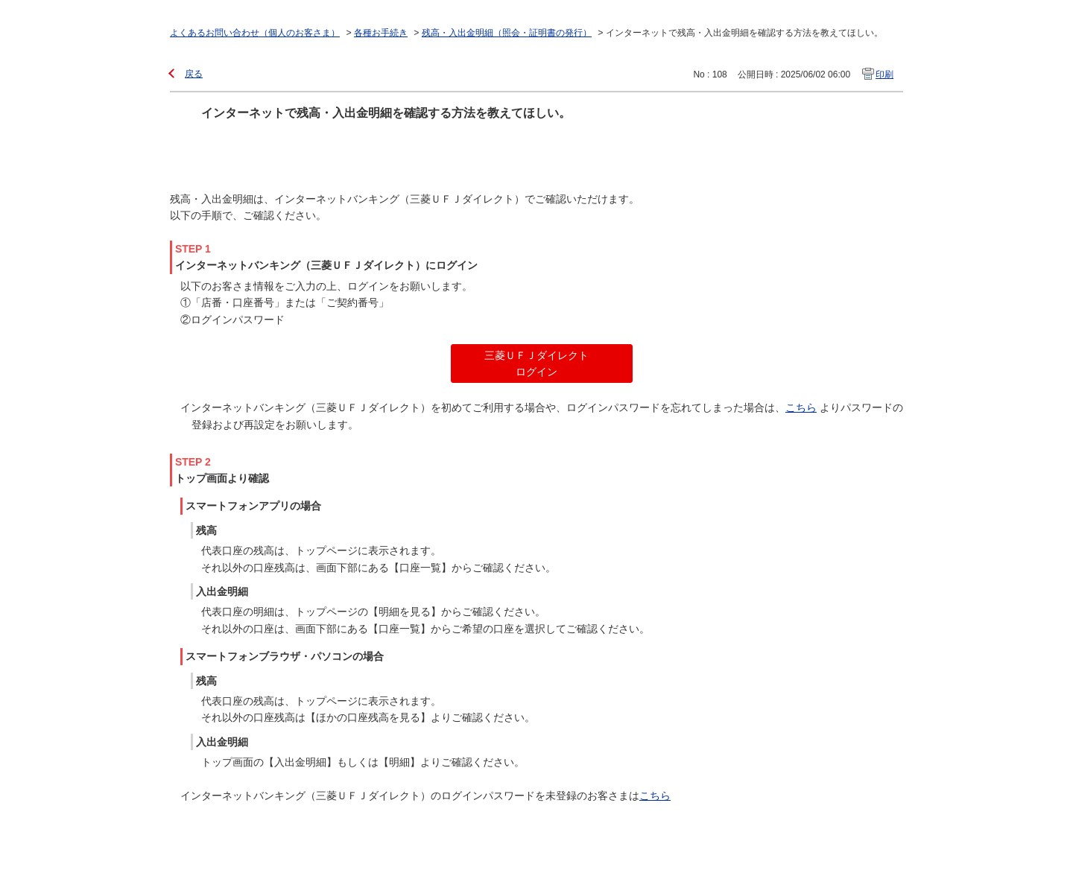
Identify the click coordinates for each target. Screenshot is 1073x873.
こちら (801, 407)
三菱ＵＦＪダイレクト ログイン (536, 363)
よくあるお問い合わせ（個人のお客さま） (255, 33)
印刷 (884, 74)
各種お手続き (381, 33)
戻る (194, 74)
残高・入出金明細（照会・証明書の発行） (507, 33)
